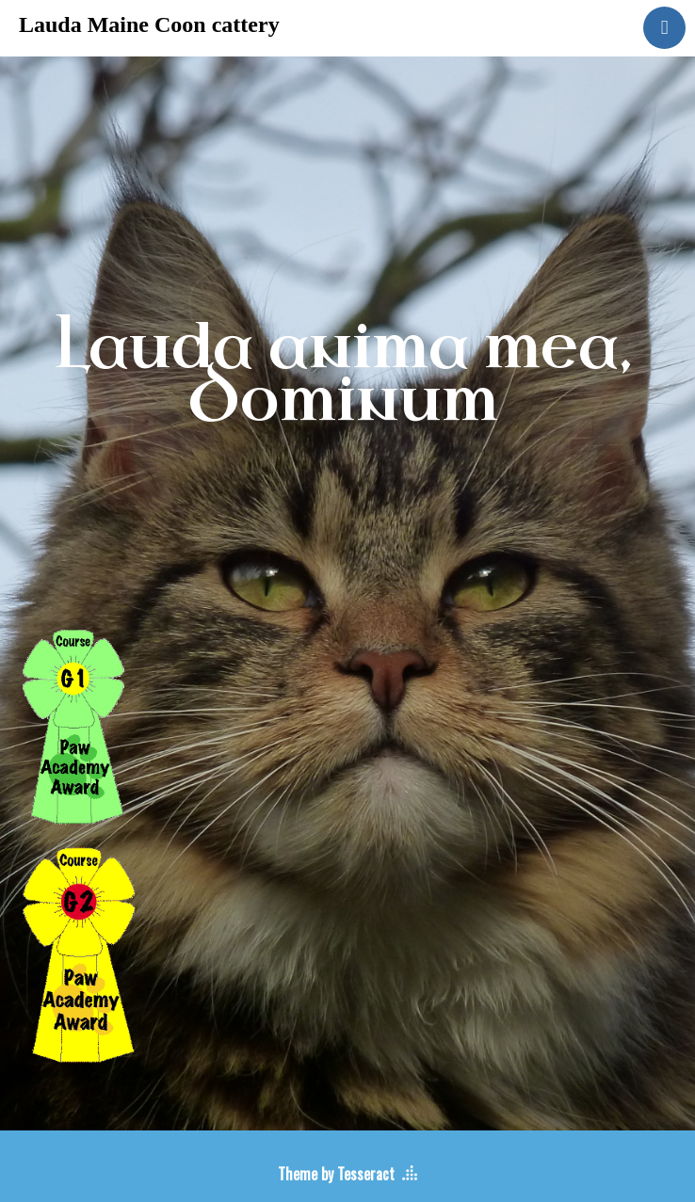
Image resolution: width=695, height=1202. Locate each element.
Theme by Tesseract (336, 1173)
